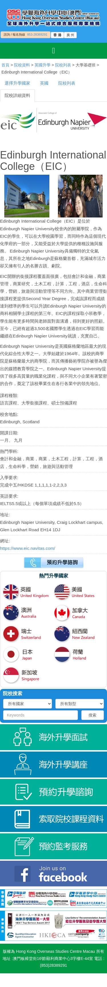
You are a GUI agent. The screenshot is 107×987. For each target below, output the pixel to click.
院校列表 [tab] (66, 83)
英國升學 (43, 65)
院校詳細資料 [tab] (17, 95)
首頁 (5, 65)
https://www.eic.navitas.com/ (27, 548)
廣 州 (70, 35)
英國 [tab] (44, 83)
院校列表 (63, 65)
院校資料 (22, 65)
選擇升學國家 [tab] (17, 83)
